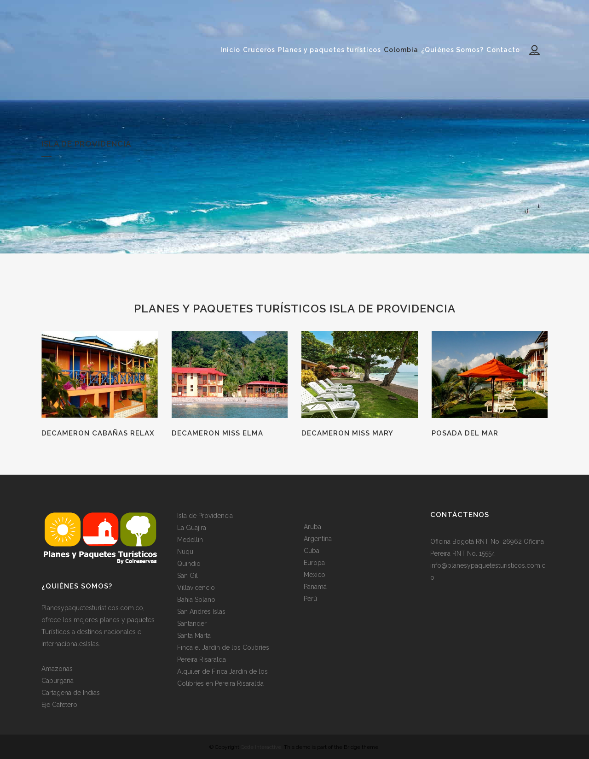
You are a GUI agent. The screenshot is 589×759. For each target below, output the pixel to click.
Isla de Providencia (205, 515)
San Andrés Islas (201, 611)
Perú (310, 598)
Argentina (318, 538)
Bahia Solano (196, 599)
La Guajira (191, 527)
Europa (314, 562)
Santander (192, 623)
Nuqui (186, 551)
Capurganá (57, 680)
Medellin (190, 539)
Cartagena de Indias (70, 692)
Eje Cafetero (59, 704)
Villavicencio (196, 587)
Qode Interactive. (262, 747)
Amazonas (57, 668)
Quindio (189, 563)
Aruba (312, 526)
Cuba (311, 550)
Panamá (315, 586)
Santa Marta (194, 635)
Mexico (314, 574)
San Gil (187, 575)
